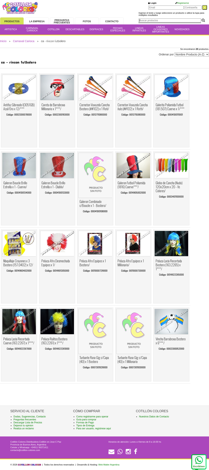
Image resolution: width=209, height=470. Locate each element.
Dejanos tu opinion (23, 425)
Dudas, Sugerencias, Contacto (29, 416)
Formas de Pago (85, 422)
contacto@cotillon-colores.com (25, 450)
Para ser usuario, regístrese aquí (93, 428)
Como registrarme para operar (92, 416)
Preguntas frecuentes (24, 419)
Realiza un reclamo (23, 428)
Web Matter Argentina (108, 464)
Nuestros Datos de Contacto (154, 416)
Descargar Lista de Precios (27, 422)
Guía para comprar (86, 419)
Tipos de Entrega (85, 425)
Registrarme (183, 3)
